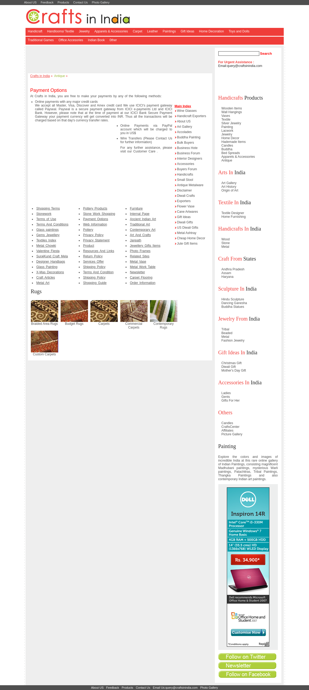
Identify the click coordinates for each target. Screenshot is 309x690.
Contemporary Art (143, 230)
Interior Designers (189, 158)
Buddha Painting (189, 137)
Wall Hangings (232, 112)
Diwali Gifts (185, 222)
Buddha (227, 149)
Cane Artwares (187, 212)
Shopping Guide (95, 283)
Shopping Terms (48, 208)
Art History (229, 187)
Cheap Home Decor (191, 238)
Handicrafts (185, 174)
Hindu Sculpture (233, 299)
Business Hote (187, 148)
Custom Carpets (44, 354)
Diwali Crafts (186, 196)
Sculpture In (231, 289)
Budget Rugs (74, 324)
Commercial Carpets (133, 325)
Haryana (227, 277)
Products (63, 2)
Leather (152, 31)
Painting (227, 127)
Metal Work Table (143, 267)
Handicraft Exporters (191, 116)
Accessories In (233, 382)
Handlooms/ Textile (60, 31)
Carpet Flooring (141, 277)
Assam (226, 273)
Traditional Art (140, 224)
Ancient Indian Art (143, 219)
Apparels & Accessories (111, 31)
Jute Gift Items (187, 243)
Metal (225, 247)
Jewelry (84, 31)
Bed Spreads (231, 153)
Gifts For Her (231, 400)
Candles (227, 145)
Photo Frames (140, 251)
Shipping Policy (94, 267)
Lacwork (227, 131)
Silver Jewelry (231, 123)
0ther (113, 40)
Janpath (135, 240)
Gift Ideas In (231, 352)
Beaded (227, 333)
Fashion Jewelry (233, 340)
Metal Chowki (46, 246)
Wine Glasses (187, 111)
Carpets (104, 324)
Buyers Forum (187, 169)
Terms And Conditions (52, 224)
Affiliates (227, 430)
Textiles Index (46, 240)
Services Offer (93, 261)
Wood (226, 239)
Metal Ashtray (187, 233)
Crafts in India (40, 76)
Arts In (225, 172)
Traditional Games (41, 40)
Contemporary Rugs (163, 325)
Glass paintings (47, 230)
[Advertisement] (121, 60)
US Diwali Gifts (187, 227)
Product (88, 246)
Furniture (136, 208)
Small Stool (185, 180)
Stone (226, 243)
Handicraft (35, 31)
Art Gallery (184, 127)
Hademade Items (234, 142)
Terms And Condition (98, 272)
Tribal (225, 329)
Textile (226, 119)
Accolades (184, 132)
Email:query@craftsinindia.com (240, 66)
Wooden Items (232, 108)
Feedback (47, 2)
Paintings (169, 31)
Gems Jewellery (48, 235)
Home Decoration (211, 31)
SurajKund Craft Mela (52, 256)
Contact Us (80, 2)
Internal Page (139, 214)
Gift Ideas (187, 31)
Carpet (137, 31)
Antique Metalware (190, 185)
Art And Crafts (140, 235)
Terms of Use (46, 219)
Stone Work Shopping (99, 214)
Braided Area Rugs (44, 324)
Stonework (44, 214)
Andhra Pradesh (233, 269)
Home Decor (230, 138)
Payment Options (95, 219)
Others (225, 412)
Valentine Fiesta (48, 251)
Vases (226, 116)
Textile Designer (233, 213)
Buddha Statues (233, 307)
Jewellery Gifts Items (145, 246)
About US (30, 2)
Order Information (143, 283)
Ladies (226, 393)
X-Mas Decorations (50, 272)
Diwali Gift (229, 367)
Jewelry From (233, 319)
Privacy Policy (93, 235)
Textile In (228, 202)
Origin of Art (230, 190)
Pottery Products (95, 208)
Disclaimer (184, 190)
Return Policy (93, 256)
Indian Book (96, 40)
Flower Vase (186, 206)
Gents (226, 397)
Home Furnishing (234, 217)
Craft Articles (45, 277)
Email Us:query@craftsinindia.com (175, 687)
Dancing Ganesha (234, 303)
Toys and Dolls (239, 31)
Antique (59, 76)
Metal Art (42, 283)
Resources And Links (98, 251)
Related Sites (139, 256)
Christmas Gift (232, 363)
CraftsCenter (231, 427)
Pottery (88, 230)
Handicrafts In (233, 229)
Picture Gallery (232, 434)
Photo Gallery (101, 2)
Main (178, 106)
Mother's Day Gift (234, 370)
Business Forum (188, 153)
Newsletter (137, 272)
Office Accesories (71, 40)
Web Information (95, 224)
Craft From (230, 259)
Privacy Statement (96, 240)
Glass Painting (46, 267)
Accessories (185, 164)
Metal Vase (138, 261)
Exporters (184, 201)
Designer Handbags (50, 261)
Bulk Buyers (185, 142)
